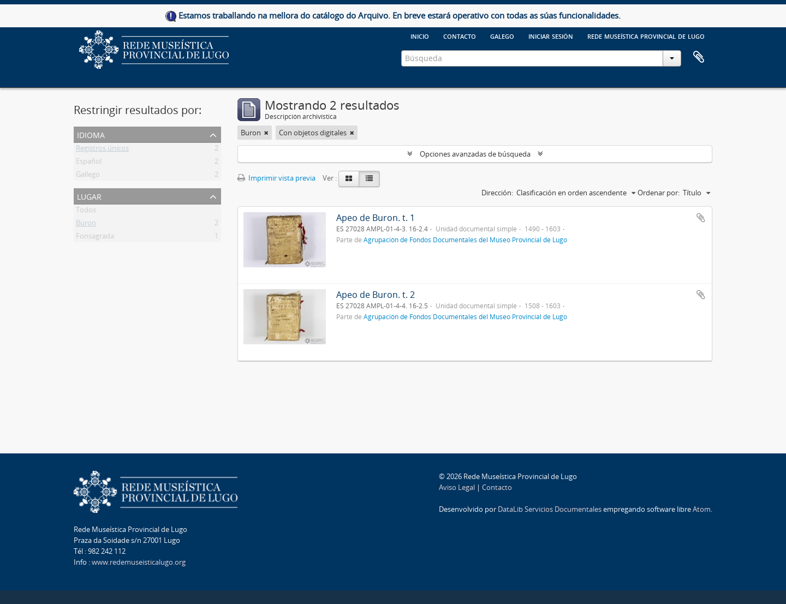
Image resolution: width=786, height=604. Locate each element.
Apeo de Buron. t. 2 (375, 295)
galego (502, 35)
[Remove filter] (266, 132)
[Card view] (348, 179)
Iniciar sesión (550, 35)
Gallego (88, 176)
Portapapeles (698, 57)
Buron (86, 225)
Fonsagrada (95, 238)
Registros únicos (102, 150)
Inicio (419, 35)
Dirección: (497, 193)
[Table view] (369, 179)
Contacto (459, 35)
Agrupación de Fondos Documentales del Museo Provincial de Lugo (465, 239)
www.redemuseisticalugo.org (139, 562)
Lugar (89, 195)
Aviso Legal (457, 487)
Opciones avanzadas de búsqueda (475, 154)
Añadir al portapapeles (700, 217)
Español (89, 163)
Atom (702, 509)
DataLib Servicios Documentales (550, 509)
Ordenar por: (659, 193)
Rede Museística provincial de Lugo (646, 35)
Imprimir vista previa (276, 178)
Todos (86, 212)
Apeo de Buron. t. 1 (375, 218)
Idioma (91, 134)
